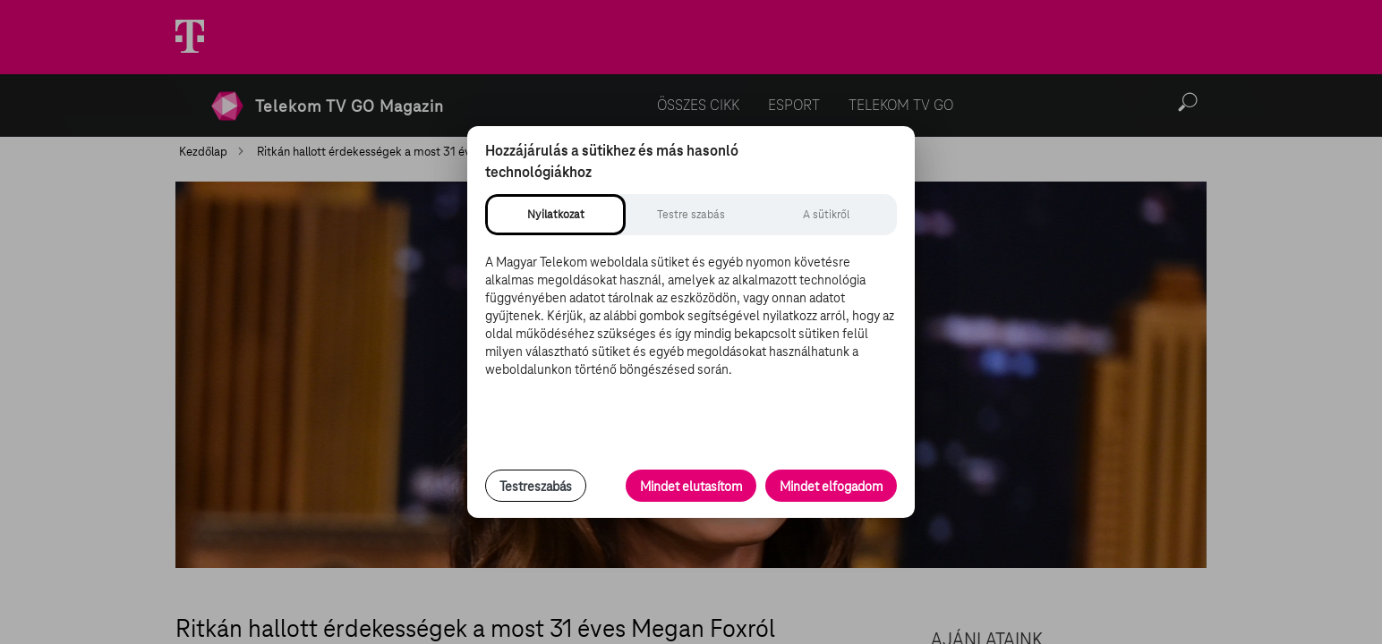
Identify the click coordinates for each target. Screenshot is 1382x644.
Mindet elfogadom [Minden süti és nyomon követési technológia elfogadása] (831, 487)
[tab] (555, 215)
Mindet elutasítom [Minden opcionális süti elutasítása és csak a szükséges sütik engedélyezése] (691, 487)
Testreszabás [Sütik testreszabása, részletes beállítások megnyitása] (535, 487)
